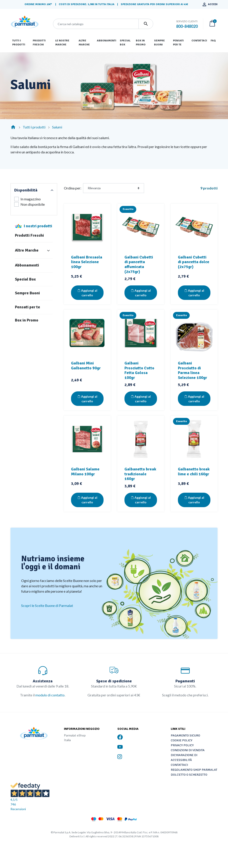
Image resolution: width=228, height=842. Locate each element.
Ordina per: (72, 188)
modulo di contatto (50, 695)
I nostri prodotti (38, 226)
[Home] (13, 127)
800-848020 (187, 26)
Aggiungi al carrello (87, 293)
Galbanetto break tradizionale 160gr (140, 474)
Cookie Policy (181, 740)
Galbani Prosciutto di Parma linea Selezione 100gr (192, 370)
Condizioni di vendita (188, 750)
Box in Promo (26, 320)
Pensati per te (27, 307)
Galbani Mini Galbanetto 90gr (86, 365)
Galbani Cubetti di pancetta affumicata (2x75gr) (138, 264)
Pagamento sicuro (185, 735)
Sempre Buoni (27, 293)
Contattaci (179, 765)
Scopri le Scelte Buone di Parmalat (47, 605)
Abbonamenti (27, 265)
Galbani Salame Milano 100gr (85, 471)
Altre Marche (27, 250)
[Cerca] (96, 24)
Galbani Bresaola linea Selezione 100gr (86, 262)
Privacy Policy (182, 745)
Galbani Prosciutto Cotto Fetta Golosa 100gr (139, 370)
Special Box (25, 279)
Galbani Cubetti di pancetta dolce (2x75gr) (193, 262)
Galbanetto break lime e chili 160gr (194, 471)
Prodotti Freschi (29, 235)
